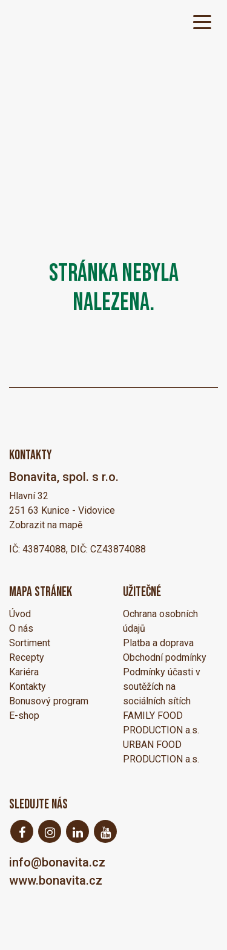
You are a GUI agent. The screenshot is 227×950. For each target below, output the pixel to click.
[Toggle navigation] (202, 21)
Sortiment (29, 643)
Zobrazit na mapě (45, 525)
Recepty (26, 657)
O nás (21, 628)
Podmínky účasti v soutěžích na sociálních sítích (161, 686)
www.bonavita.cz (55, 880)
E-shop (24, 715)
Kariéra (24, 672)
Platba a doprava (158, 643)
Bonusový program (48, 701)
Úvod (20, 614)
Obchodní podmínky (164, 657)
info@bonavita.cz (57, 862)
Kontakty (27, 686)
